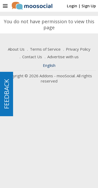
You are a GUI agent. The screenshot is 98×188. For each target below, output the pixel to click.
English (49, 65)
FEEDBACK (6, 94)
